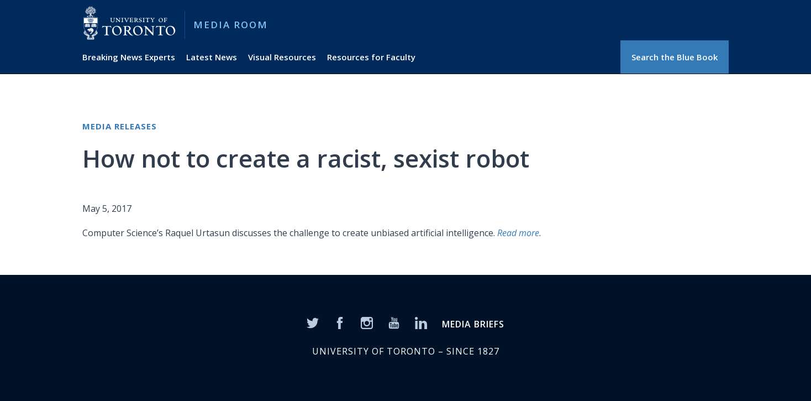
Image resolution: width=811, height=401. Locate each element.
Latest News (211, 57)
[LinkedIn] (421, 322)
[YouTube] (394, 322)
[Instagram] (366, 322)
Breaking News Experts (128, 57)
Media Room (230, 24)
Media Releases (119, 126)
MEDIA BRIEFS (473, 324)
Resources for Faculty (371, 57)
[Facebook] (339, 322)
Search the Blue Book (674, 57)
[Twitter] (312, 322)
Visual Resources (282, 57)
